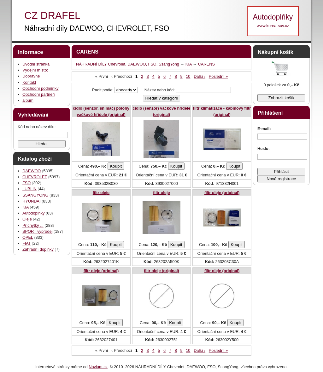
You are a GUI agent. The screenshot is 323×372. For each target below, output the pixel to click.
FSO (26, 182)
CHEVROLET (34, 177)
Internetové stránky (52, 366)
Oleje (27, 219)
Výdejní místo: (35, 70)
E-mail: (264, 128)
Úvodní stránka (36, 64)
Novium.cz (98, 366)
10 (188, 76)
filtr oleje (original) (222, 192)
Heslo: (263, 148)
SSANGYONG (35, 195)
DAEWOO (31, 171)
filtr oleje (101, 192)
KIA (25, 207)
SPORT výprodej (37, 231)
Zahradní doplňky (38, 249)
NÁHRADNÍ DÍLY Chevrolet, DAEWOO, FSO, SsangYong (127, 64)
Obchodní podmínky (40, 88)
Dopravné (31, 76)
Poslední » (218, 76)
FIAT (26, 243)
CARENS (206, 64)
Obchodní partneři (38, 94)
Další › (199, 76)
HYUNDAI (31, 201)
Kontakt (29, 82)
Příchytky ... (33, 225)
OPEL (27, 237)
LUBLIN (29, 188)
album (27, 100)
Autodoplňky (33, 213)
